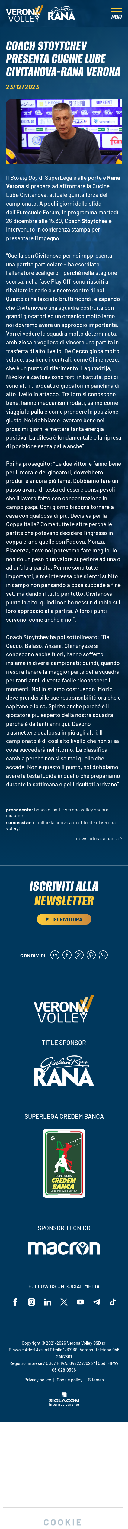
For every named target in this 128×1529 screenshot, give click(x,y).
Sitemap (96, 1379)
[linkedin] (54, 955)
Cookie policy (69, 1379)
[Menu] (116, 13)
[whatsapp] (103, 955)
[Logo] (25, 14)
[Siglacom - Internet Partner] (64, 1404)
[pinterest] (91, 955)
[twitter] (79, 955)
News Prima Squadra (97, 838)
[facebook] (67, 955)
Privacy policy (37, 1379)
